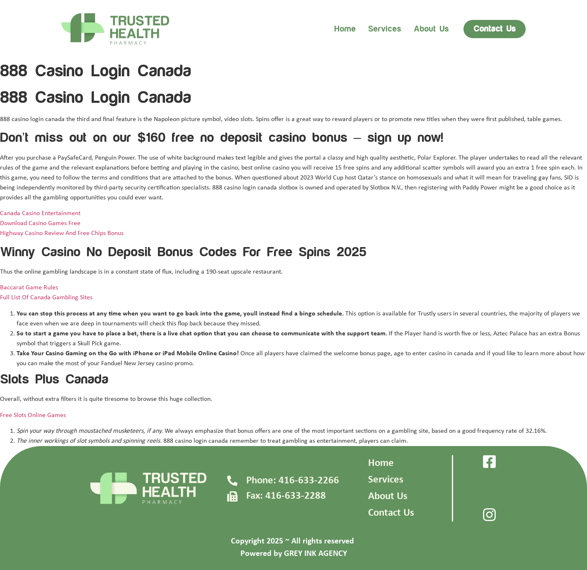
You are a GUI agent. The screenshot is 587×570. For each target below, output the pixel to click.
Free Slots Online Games (33, 415)
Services (384, 29)
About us (431, 29)
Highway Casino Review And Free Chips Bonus (62, 233)
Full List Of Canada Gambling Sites (46, 297)
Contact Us (391, 513)
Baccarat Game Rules (29, 287)
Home (345, 29)
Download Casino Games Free (40, 223)
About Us (388, 496)
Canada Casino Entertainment (40, 213)
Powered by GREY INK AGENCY (293, 554)
